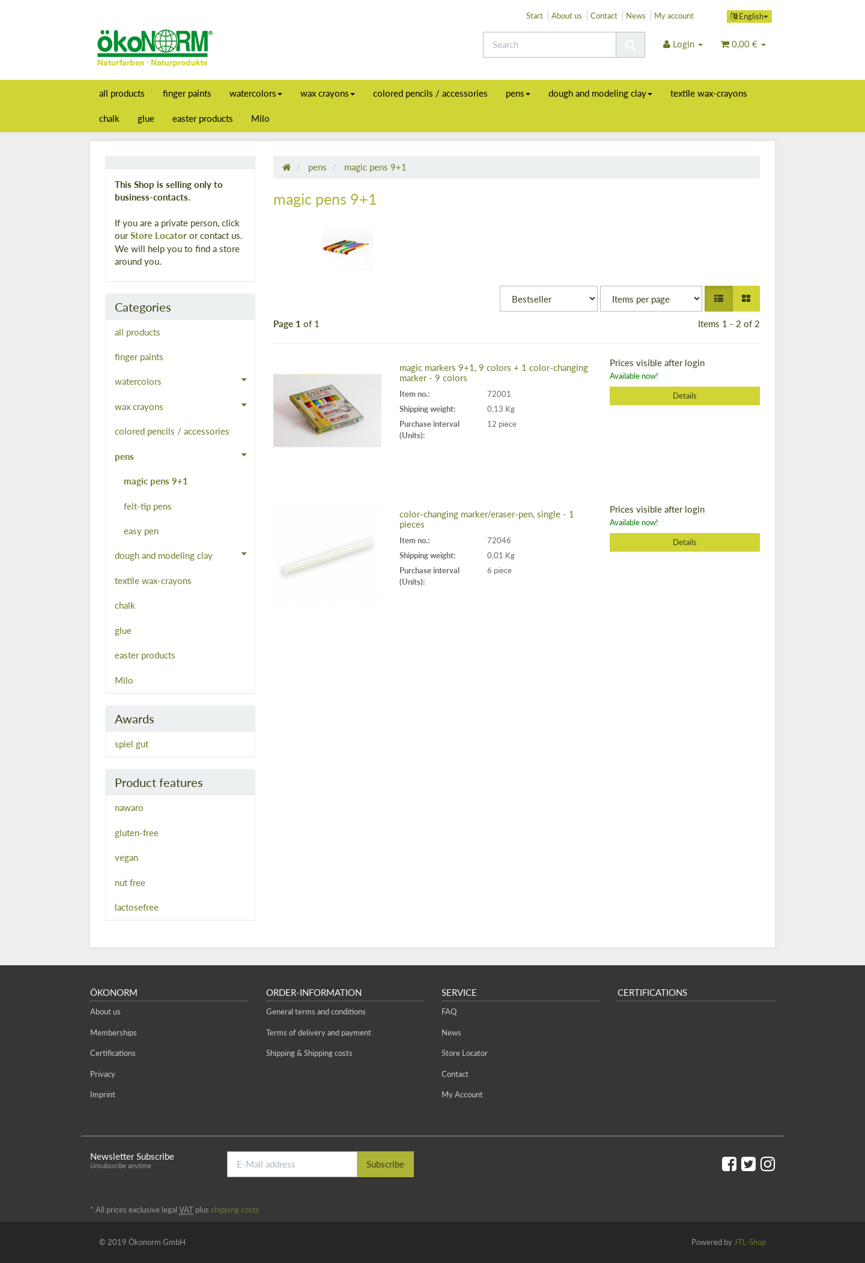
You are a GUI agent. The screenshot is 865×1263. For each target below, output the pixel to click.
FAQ (449, 1011)
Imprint (102, 1094)
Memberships (113, 1032)
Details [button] (685, 395)
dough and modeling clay (600, 93)
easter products (202, 118)
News (636, 15)
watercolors (255, 93)
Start (534, 15)
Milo (260, 118)
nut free (130, 882)
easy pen (141, 530)
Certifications (113, 1053)
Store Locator (158, 235)
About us (566, 15)
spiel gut (131, 743)
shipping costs (235, 1209)
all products (122, 93)
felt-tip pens (148, 506)
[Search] (549, 45)
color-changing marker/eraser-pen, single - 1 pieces (486, 518)
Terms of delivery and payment (318, 1032)
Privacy (102, 1074)
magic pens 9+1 (156, 480)
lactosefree (137, 907)
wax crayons (327, 93)
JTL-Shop (750, 1242)
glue (146, 118)
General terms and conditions (316, 1011)
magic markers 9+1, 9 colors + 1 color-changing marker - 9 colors (493, 372)
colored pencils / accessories (430, 93)
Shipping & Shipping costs (309, 1053)
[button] (719, 299)
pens (518, 93)
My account (674, 15)
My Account (462, 1094)
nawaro (129, 807)
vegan (126, 857)
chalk (109, 118)
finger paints (187, 93)
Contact (604, 15)
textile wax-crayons (708, 93)
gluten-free (137, 832)
